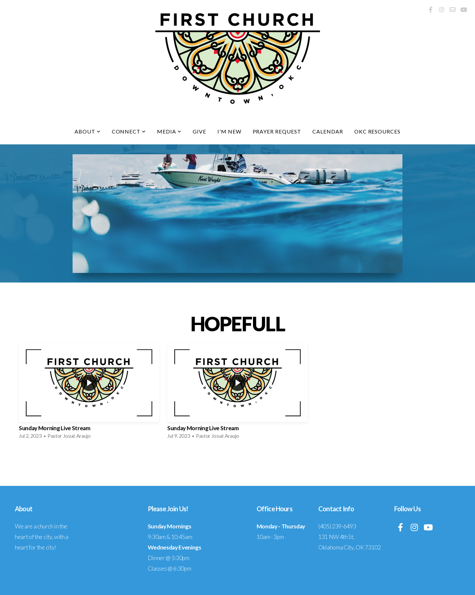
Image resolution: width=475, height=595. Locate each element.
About (88, 131)
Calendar (327, 131)
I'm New (229, 131)
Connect (129, 131)
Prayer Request (277, 131)
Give (199, 131)
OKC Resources (377, 131)
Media (169, 131)
